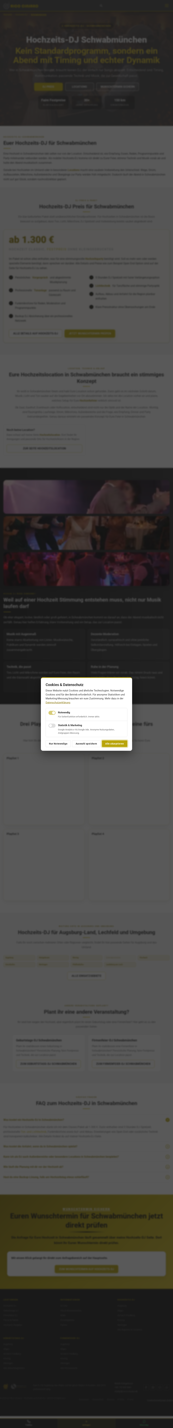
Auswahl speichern (86, 743)
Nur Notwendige (58, 743)
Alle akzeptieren (114, 743)
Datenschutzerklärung (58, 702)
